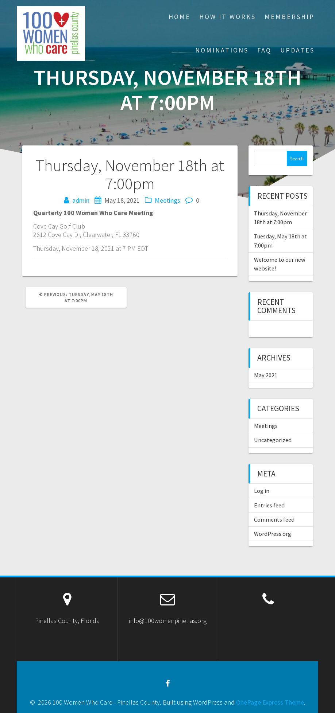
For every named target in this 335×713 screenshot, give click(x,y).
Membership (290, 16)
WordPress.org (272, 533)
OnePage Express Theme (270, 702)
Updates (297, 50)
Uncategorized (273, 440)
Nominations (222, 50)
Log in (261, 490)
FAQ (264, 50)
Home (179, 16)
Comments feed (274, 519)
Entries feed (269, 505)
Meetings (167, 200)
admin (80, 200)
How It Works (227, 16)
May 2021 (265, 375)
